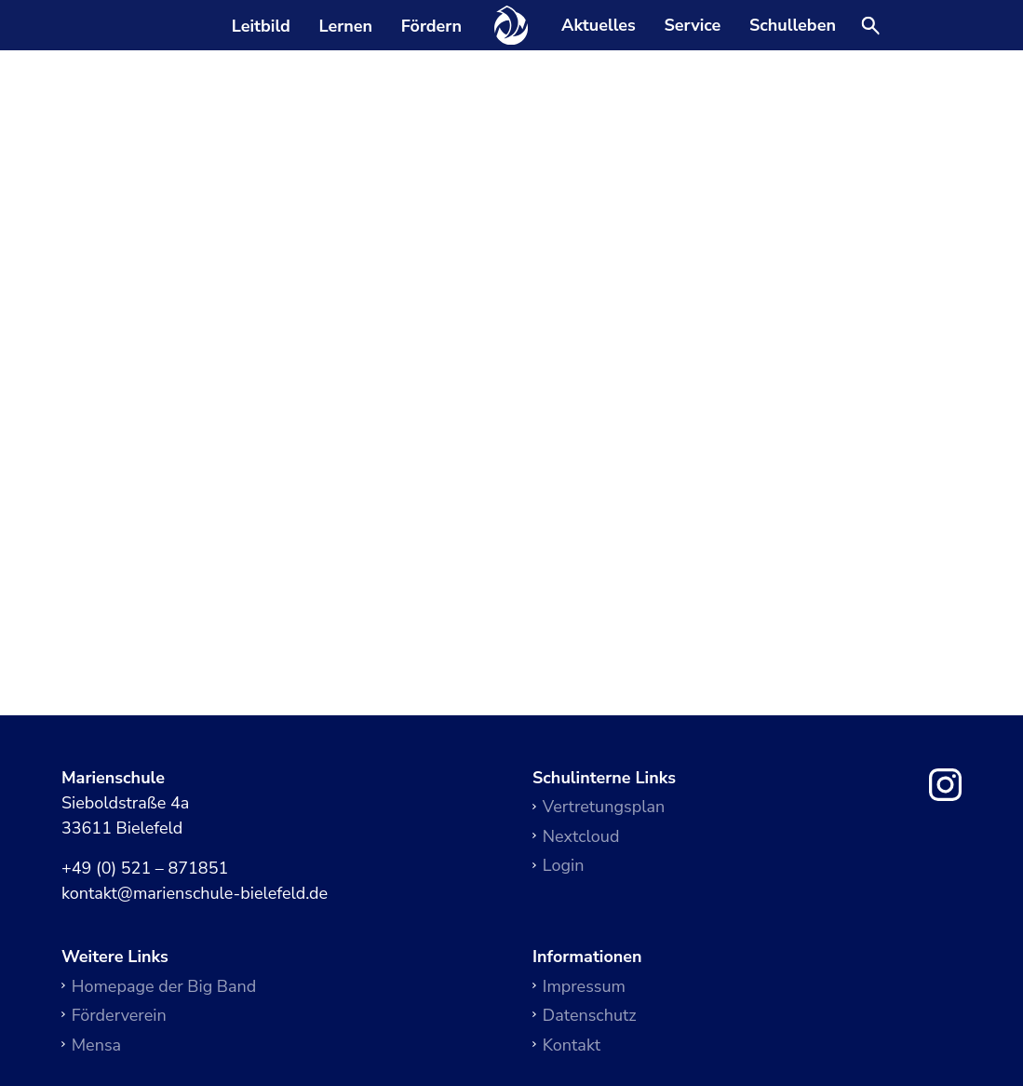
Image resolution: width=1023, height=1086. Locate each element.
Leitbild (261, 26)
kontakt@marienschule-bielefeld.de (194, 894)
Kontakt (571, 1045)
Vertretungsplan (604, 806)
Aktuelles (598, 26)
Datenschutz (590, 1015)
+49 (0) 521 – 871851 (144, 869)
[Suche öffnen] (870, 27)
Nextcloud (581, 836)
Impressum (584, 986)
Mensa (96, 1045)
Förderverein (119, 1015)
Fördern (431, 26)
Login (564, 865)
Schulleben (792, 26)
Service (692, 26)
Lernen (345, 26)
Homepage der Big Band (164, 986)
